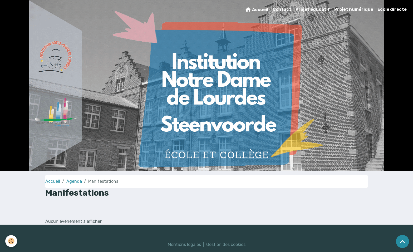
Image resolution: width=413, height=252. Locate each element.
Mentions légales (184, 244)
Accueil (256, 9)
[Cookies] (11, 241)
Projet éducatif (313, 9)
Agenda (74, 181)
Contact (282, 9)
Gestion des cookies (225, 244)
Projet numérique (353, 9)
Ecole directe (392, 9)
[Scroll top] (402, 241)
